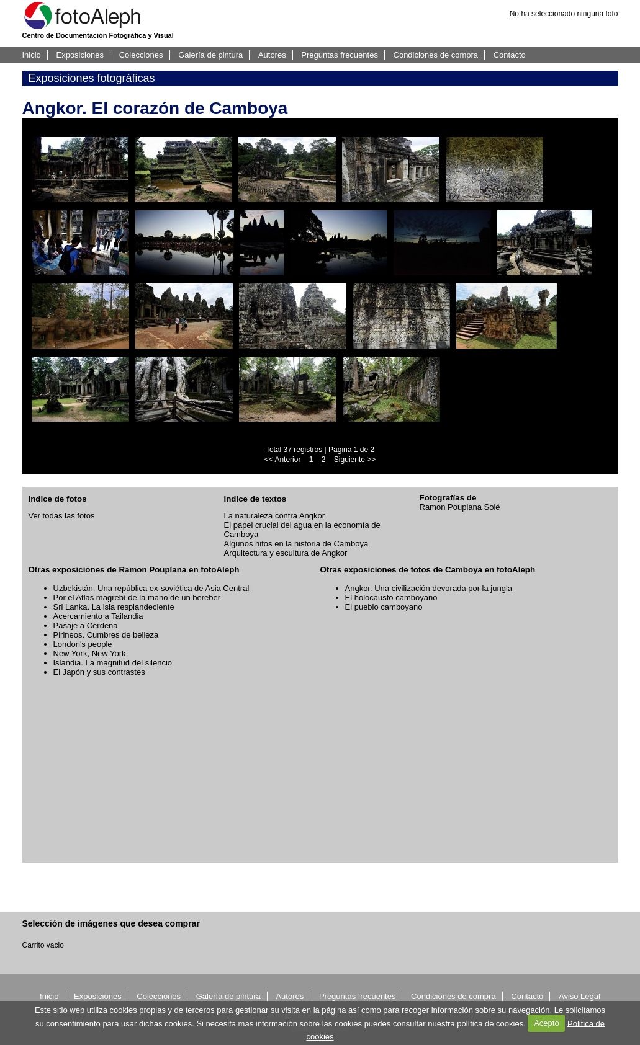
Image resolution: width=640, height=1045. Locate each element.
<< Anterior (282, 459)
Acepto (546, 1023)
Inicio (31, 55)
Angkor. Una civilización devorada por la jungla (429, 588)
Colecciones (141, 55)
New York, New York (89, 653)
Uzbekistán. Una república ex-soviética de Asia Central (151, 588)
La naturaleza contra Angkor (274, 515)
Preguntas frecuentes (339, 55)
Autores (272, 55)
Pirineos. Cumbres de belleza (106, 634)
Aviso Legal (579, 996)
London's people (82, 644)
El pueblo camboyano (384, 606)
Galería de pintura (210, 55)
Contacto (510, 55)
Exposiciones (80, 55)
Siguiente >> (355, 459)
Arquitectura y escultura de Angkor (286, 553)
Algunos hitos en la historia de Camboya (296, 543)
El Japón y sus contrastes (99, 672)
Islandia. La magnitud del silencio (113, 662)
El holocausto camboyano (391, 597)
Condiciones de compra (436, 55)
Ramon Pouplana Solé (460, 507)
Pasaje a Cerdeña (85, 625)
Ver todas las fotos (62, 515)
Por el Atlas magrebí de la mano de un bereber (137, 597)
